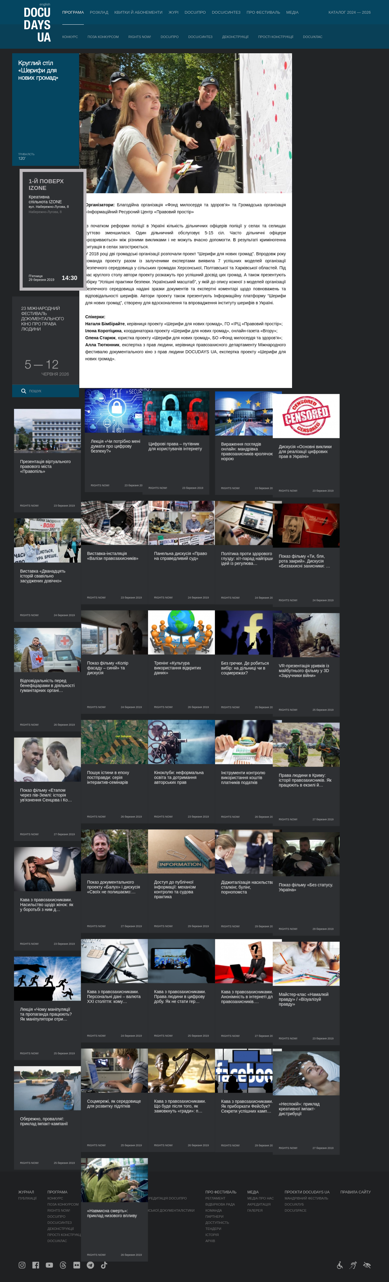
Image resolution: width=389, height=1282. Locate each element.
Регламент (215, 1198)
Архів (210, 1241)
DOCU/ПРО (195, 12)
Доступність (217, 1222)
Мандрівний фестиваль (306, 1198)
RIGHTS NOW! (139, 37)
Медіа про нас (260, 1198)
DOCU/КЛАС (312, 37)
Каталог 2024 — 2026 (350, 12)
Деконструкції (235, 37)
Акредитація (259, 1204)
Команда (213, 1210)
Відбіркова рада (220, 1204)
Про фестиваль (263, 12)
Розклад (99, 12)
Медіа (292, 12)
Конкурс (70, 37)
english (45, 4)
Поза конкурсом (103, 37)
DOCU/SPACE (296, 1210)
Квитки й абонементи (138, 12)
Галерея (255, 1210)
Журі (174, 12)
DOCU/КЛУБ (294, 1204)
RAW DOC (129, 1204)
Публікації (27, 1198)
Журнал (26, 1192)
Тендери (213, 1229)
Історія (212, 1235)
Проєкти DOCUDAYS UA (307, 1192)
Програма (73, 12)
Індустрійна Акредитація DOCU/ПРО (154, 1198)
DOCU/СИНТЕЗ (226, 12)
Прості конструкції (275, 37)
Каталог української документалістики (157, 1210)
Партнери (214, 1216)
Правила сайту (355, 1192)
